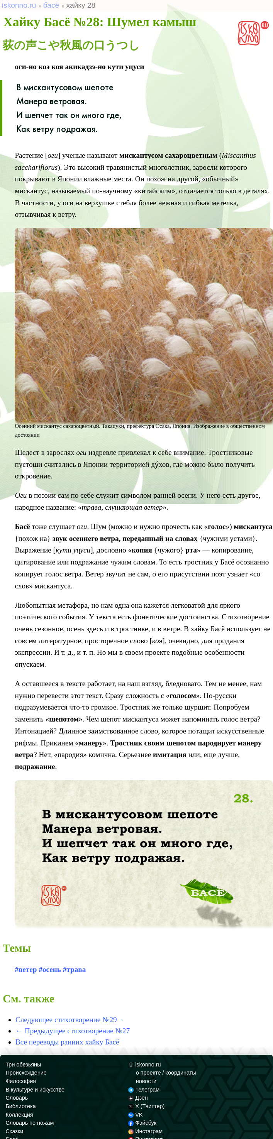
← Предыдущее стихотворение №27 (72, 1031)
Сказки (14, 1131)
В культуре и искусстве (34, 1090)
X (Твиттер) (146, 1106)
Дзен (138, 1098)
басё (51, 5)
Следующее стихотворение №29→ (69, 1020)
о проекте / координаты (166, 1073)
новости (146, 1081)
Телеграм (143, 1090)
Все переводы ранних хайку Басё (67, 1042)
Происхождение (25, 1073)
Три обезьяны (23, 1064)
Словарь (16, 1098)
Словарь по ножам (29, 1123)
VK (135, 1115)
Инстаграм (145, 1131)
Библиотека (20, 1106)
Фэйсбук (142, 1123)
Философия (20, 1081)
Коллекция (19, 1115)
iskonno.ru (19, 5)
